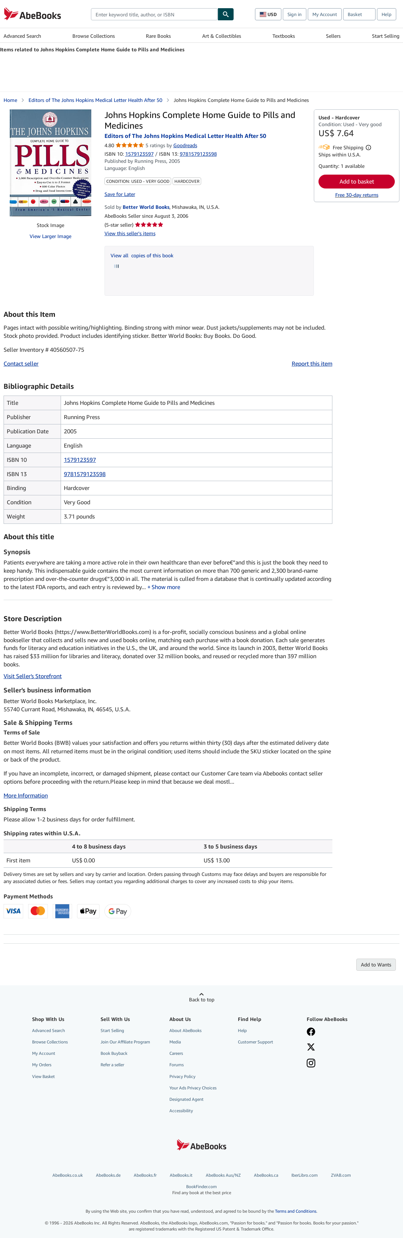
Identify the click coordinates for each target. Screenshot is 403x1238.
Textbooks (283, 36)
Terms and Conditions (295, 1211)
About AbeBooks (185, 1030)
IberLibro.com (304, 1175)
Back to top (201, 999)
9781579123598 (85, 474)
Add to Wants (376, 964)
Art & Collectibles (221, 36)
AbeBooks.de (108, 1175)
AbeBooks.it (181, 1175)
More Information (26, 795)
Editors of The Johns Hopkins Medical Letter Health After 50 (95, 100)
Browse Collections (93, 36)
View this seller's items (129, 233)
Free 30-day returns (356, 195)
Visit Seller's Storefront (33, 676)
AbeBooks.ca (266, 1175)
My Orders (41, 1064)
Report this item (312, 363)
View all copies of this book (142, 255)
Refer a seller (112, 1064)
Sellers (333, 36)
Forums (176, 1064)
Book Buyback (114, 1053)
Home (10, 100)
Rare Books (158, 36)
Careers (176, 1053)
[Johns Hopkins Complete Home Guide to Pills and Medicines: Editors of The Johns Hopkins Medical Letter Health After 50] (50, 162)
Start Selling (385, 36)
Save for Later (119, 194)
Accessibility (181, 1110)
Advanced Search (22, 36)
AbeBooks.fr (145, 1175)
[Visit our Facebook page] (311, 1032)
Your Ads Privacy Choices (192, 1087)
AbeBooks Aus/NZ (223, 1175)
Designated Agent (186, 1099)
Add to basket (357, 181)
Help (387, 14)
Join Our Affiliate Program (125, 1041)
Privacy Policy (182, 1076)
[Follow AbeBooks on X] (311, 1047)
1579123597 (139, 154)
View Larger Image (50, 236)
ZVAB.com (341, 1175)
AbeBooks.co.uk (67, 1175)
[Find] (226, 14)
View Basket (43, 1076)
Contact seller (21, 363)
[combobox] (154, 14)
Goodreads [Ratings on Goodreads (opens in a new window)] (185, 145)
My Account (324, 14)
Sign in (294, 14)
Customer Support (255, 1041)
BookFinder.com (201, 1190)
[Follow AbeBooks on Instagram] (311, 1063)
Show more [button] (166, 586)
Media (175, 1041)
